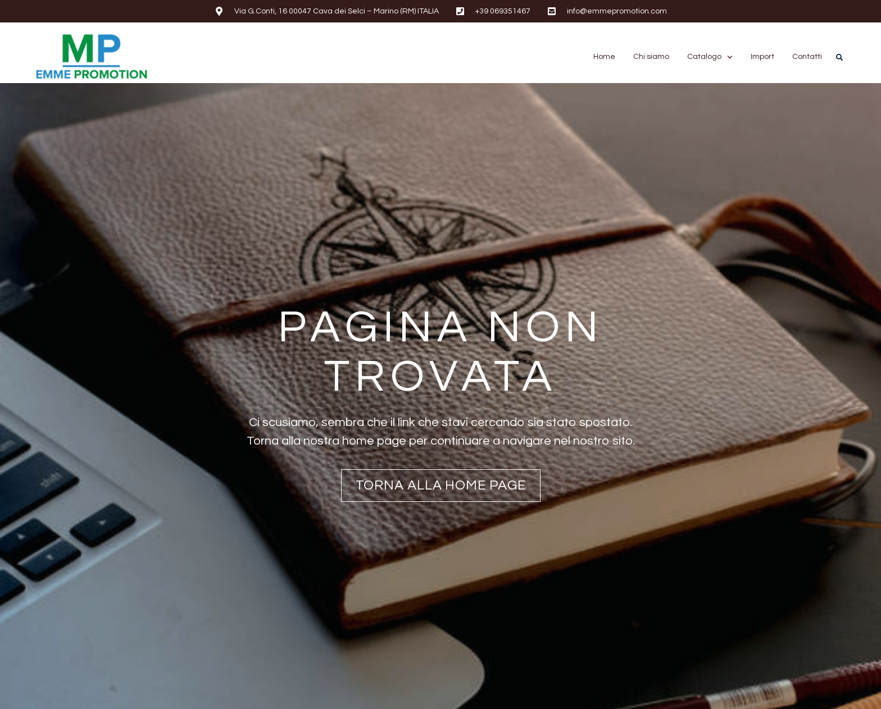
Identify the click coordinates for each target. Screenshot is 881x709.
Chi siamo (651, 57)
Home (604, 57)
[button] (839, 57)
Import (762, 57)
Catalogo (710, 57)
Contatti (807, 57)
